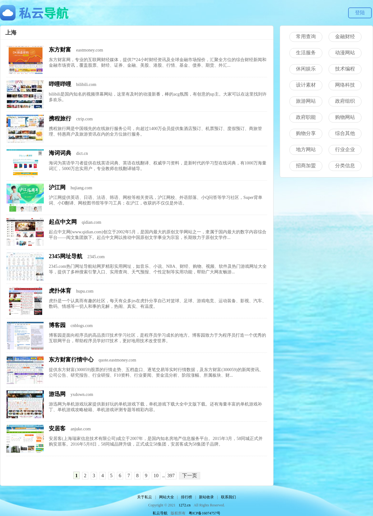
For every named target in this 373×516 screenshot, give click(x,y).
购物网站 (345, 117)
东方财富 (60, 50)
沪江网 (57, 187)
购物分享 (306, 133)
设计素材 (306, 84)
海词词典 (60, 153)
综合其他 (345, 133)
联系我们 (228, 497)
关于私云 (144, 497)
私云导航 (160, 513)
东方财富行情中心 (71, 360)
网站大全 (166, 497)
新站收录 (206, 497)
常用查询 (306, 36)
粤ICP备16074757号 (205, 513)
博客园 (57, 325)
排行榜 (186, 497)
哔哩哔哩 (60, 84)
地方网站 (306, 149)
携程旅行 (60, 118)
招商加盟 (306, 165)
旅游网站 (306, 101)
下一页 (189, 475)
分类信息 (345, 165)
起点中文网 (63, 222)
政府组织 (345, 101)
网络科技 (345, 84)
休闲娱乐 (306, 68)
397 (171, 475)
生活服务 (306, 52)
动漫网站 (345, 52)
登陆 (360, 12)
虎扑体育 (60, 291)
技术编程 (345, 68)
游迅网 (57, 394)
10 (156, 475)
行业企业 (345, 149)
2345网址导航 (65, 256)
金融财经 (345, 36)
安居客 (57, 428)
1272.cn (185, 505)
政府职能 (306, 117)
